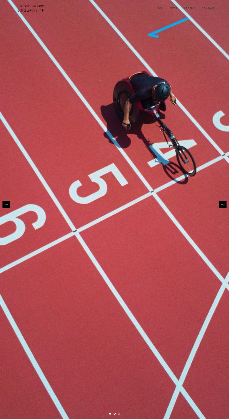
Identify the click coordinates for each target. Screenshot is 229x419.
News (173, 8)
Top (160, 8)
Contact (208, 8)
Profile (189, 8)
